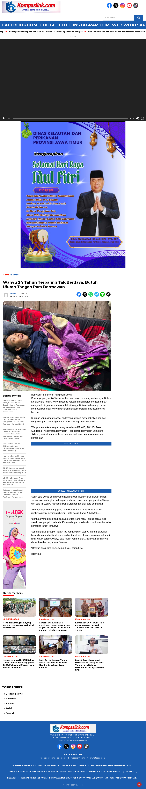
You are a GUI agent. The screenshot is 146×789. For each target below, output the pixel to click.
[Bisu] (137, 118)
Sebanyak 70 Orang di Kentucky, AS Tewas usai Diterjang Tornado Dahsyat (47, 32)
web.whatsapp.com (96, 758)
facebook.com (19, 24)
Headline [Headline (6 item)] (11, 698)
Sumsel (15, 274)
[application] (73, 80)
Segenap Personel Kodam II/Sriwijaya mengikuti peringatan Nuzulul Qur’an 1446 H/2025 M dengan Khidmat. (79, 778)
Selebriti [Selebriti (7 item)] (10, 713)
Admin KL (14, 293)
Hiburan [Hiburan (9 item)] (10, 703)
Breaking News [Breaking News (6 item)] (14, 694)
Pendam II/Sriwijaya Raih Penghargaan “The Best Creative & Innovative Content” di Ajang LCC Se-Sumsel (65, 772)
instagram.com (91, 24)
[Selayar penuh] (142, 118)
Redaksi (130, 772)
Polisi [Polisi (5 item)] (9, 708)
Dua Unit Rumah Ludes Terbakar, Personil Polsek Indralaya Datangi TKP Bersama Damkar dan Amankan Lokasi (71, 766)
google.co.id (55, 24)
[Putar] (3, 118)
